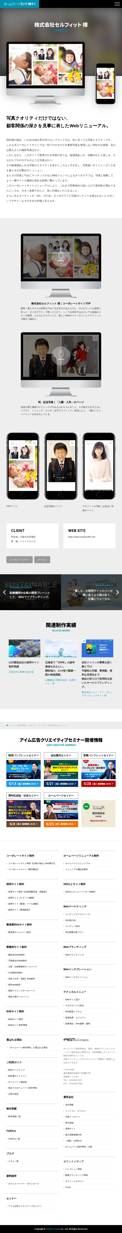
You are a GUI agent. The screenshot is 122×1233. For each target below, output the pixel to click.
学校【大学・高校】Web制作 (21, 979)
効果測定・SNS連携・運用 (77, 1023)
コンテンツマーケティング (77, 914)
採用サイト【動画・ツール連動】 (23, 904)
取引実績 (69, 1123)
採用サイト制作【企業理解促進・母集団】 (27, 892)
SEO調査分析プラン (74, 932)
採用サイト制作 (15, 884)
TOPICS (11, 1131)
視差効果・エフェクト (75, 1017)
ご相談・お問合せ (73, 1141)
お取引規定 (13, 1094)
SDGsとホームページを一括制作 (80, 892)
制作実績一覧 (14, 1116)
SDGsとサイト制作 (74, 884)
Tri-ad (68, 1187)
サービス (42, 559)
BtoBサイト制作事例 (17, 1025)
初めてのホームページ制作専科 (22, 1088)
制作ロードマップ (16, 1070)
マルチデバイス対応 (74, 1005)
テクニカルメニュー (74, 992)
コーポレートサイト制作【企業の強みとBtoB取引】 (32, 863)
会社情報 (69, 1105)
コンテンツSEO (72, 926)
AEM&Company (53, 1229)
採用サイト (70, 1129)
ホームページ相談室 (17, 1082)
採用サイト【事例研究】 (19, 910)
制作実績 (11, 1108)
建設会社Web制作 (16, 955)
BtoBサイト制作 (15, 1019)
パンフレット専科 (73, 1169)
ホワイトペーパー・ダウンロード (23, 1184)
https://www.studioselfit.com (81, 537)
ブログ (10, 1153)
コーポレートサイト (20, 559)
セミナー (11, 1198)
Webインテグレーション (77, 969)
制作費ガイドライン (17, 1076)
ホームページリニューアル (77, 863)
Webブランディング (74, 947)
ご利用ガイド (14, 1062)
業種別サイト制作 (16, 947)
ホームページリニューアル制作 (81, 855)
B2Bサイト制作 (15, 1011)
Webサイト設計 (72, 999)
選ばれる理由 (14, 1039)
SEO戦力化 (70, 920)
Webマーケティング (74, 906)
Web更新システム (73, 1011)
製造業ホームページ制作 (19, 932)
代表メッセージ (72, 1117)
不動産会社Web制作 (17, 960)
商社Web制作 (14, 985)
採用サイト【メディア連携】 (21, 898)
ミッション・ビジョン (75, 1111)
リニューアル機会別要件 (76, 869)
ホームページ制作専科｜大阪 (78, 1147)
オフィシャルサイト (74, 1181)
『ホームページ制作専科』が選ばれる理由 (27, 1047)
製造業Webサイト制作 (19, 924)
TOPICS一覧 (14, 1139)
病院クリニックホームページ (21, 990)
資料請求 (11, 1176)
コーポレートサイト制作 (20, 855)
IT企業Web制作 (15, 972)
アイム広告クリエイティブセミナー (24, 1206)
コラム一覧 (13, 1161)
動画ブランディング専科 (76, 1175)
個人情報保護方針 (73, 1135)
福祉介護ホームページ (18, 996)
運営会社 (68, 1097)
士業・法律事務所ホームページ (22, 966)
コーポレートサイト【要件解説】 (23, 869)
